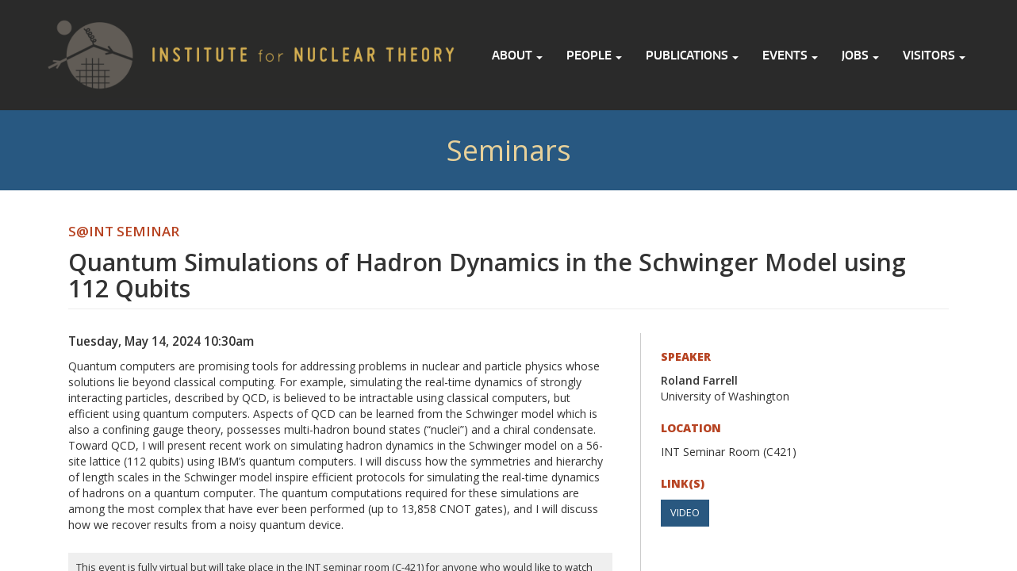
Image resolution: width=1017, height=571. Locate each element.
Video (685, 512)
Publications (692, 55)
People (594, 55)
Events (790, 55)
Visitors (934, 55)
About (517, 55)
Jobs (860, 55)
